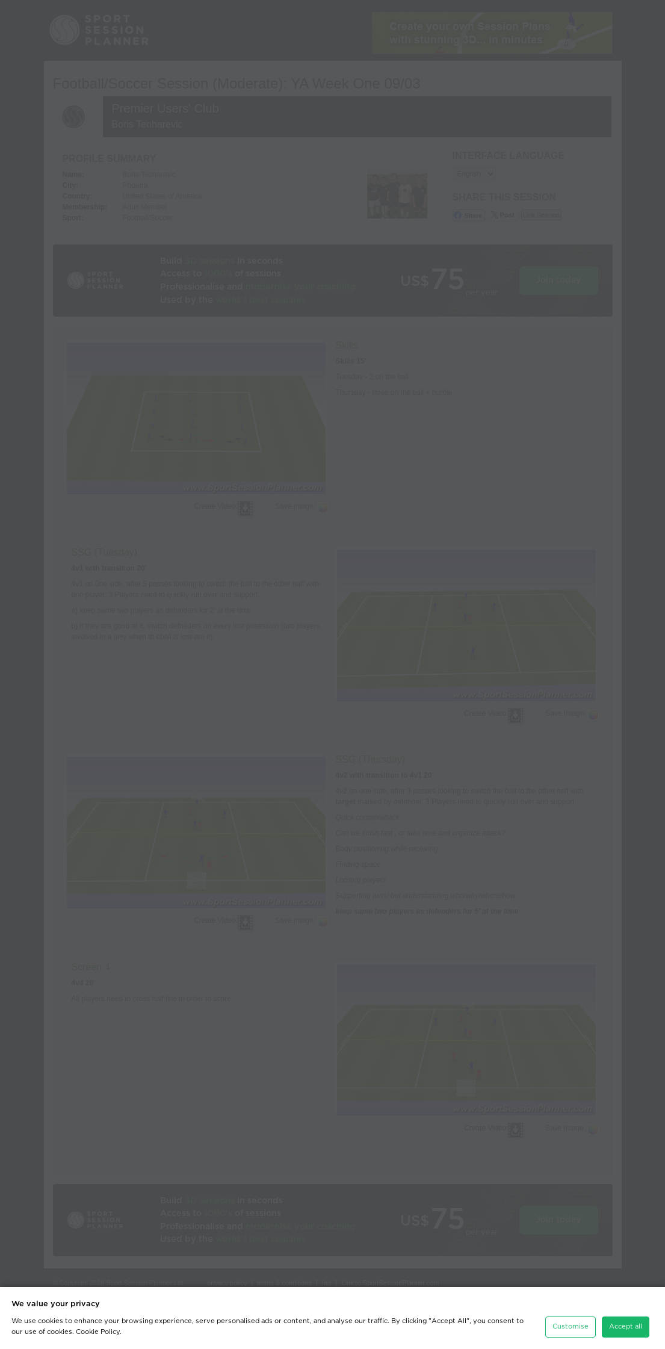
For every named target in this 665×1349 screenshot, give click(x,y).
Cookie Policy (98, 1332)
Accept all (625, 1326)
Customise (570, 1326)
